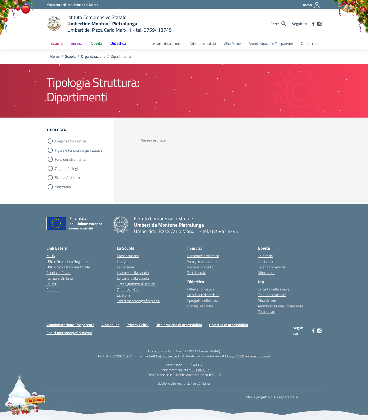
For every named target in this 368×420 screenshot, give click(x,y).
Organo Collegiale (68, 168)
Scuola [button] (56, 43)
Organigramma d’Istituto (136, 284)
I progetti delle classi (203, 300)
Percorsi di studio (200, 267)
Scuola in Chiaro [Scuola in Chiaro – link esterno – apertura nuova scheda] (58, 272)
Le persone (125, 267)
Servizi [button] (77, 43)
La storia (123, 295)
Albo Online (232, 43)
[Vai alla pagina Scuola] (70, 56)
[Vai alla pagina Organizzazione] (93, 56)
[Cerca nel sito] (278, 24)
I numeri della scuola (133, 272)
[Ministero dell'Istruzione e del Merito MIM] (72, 4)
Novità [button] (96, 43)
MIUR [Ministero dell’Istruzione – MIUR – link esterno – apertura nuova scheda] (50, 256)
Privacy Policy (137, 325)
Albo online (266, 272)
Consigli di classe (200, 306)
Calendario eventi (271, 267)
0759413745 (122, 356)
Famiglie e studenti (202, 261)
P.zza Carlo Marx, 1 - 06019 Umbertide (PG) (190, 351)
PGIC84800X (200, 369)
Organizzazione (129, 289)
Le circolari (266, 261)
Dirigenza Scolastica (70, 141)
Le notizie (265, 256)
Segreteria (63, 187)
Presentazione (128, 256)
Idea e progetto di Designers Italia (272, 397)
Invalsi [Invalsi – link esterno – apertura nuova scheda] (51, 284)
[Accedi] (312, 5)
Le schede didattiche (203, 295)
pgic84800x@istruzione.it (161, 356)
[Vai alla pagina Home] (55, 56)
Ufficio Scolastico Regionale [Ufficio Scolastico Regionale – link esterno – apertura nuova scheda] (67, 261)
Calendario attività (202, 43)
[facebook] (313, 24)
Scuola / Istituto (67, 177)
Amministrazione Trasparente (271, 43)
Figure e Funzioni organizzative (79, 150)
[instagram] (319, 24)
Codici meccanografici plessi (138, 301)
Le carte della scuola (166, 43)
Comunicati (309, 43)
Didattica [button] (118, 43)
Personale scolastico (203, 256)
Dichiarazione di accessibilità (179, 325)
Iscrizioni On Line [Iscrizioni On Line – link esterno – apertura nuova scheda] (59, 278)
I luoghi (122, 261)
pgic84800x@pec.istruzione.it (249, 356)
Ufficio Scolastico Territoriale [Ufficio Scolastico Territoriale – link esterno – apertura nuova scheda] (68, 267)
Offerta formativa (201, 289)
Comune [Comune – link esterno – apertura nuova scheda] (52, 289)
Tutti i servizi (196, 272)
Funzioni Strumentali (71, 159)
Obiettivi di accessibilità (228, 325)
